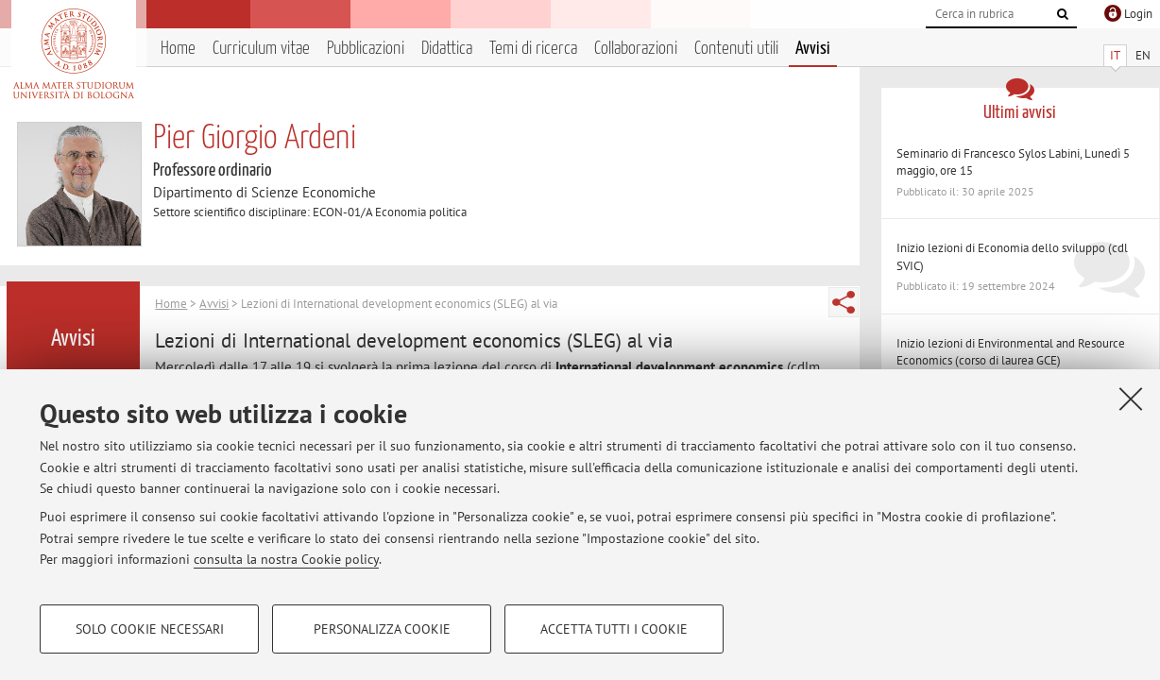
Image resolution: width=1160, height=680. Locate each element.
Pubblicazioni (365, 49)
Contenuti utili (736, 49)
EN (1143, 55)
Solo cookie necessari (150, 629)
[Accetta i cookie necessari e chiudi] (1131, 398)
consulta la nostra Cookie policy (286, 559)
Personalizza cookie (382, 629)
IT (1115, 55)
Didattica (446, 49)
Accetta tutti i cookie (614, 629)
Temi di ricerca (533, 49)
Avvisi (812, 49)
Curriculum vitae (261, 49)
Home (178, 49)
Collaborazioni (635, 49)
